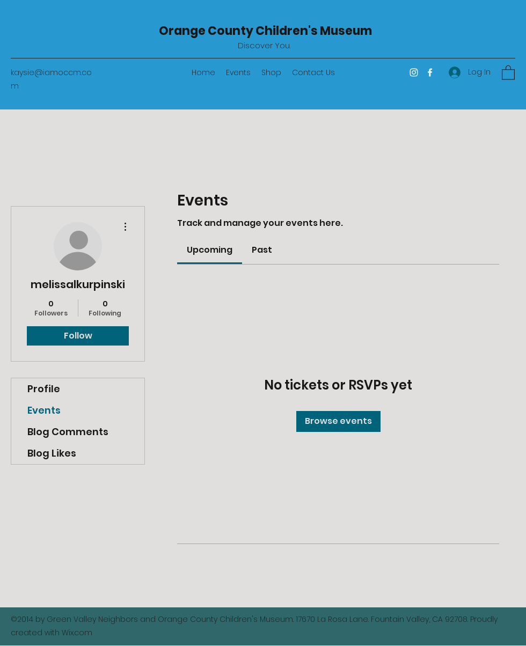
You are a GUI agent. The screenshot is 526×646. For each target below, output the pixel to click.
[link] (209, 250)
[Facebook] (430, 72)
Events (44, 410)
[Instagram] (413, 72)
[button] (508, 72)
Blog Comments (67, 431)
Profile (43, 388)
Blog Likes (51, 453)
